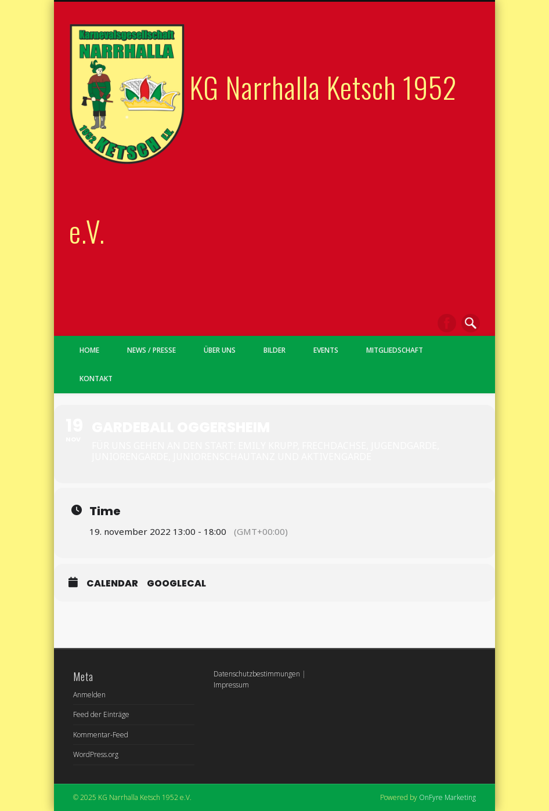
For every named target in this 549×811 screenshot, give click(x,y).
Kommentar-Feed (100, 735)
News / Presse (151, 350)
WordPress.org (95, 754)
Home (89, 350)
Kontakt (96, 378)
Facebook (447, 323)
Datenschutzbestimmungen (257, 674)
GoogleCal (176, 583)
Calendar (112, 583)
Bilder (274, 350)
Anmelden (89, 695)
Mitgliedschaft (394, 350)
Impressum (231, 685)
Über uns (220, 350)
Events (325, 350)
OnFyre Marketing (447, 797)
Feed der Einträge (101, 714)
